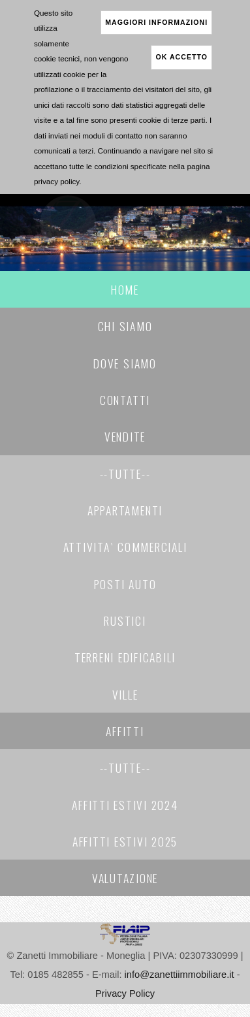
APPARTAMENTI (125, 510)
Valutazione (125, 877)
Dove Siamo (125, 363)
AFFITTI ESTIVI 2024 (125, 804)
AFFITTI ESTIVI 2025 (125, 841)
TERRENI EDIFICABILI (125, 657)
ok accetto (181, 57)
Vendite (125, 436)
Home (125, 289)
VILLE (125, 694)
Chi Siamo (125, 325)
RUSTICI (125, 620)
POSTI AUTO (125, 583)
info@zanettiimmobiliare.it (179, 974)
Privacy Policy (125, 993)
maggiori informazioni (156, 22)
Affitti (125, 730)
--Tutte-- (125, 473)
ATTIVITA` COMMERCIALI (125, 546)
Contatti (125, 399)
